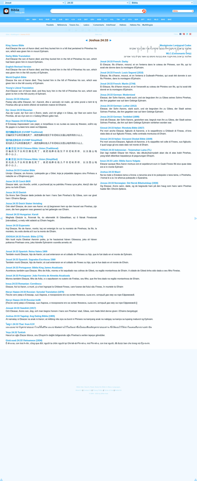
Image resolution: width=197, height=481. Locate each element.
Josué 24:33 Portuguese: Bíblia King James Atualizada (34, 267)
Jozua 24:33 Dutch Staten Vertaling (24, 203)
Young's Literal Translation (20, 88)
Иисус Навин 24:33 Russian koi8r (23, 300)
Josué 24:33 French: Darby (114, 61)
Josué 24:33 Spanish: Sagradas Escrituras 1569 (30, 259)
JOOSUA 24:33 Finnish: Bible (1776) (24, 236)
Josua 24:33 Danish (16, 192)
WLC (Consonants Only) (178, 53)
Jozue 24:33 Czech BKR (18, 181)
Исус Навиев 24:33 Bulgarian (21, 121)
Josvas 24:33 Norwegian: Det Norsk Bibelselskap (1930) (129, 183)
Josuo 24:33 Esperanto (18, 225)
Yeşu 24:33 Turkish (15, 332)
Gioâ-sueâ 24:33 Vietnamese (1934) (24, 340)
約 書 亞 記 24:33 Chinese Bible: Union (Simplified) (32, 159)
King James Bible (15, 45)
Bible (7, 34)
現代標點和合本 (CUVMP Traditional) (24, 132)
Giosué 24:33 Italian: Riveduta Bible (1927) (122, 128)
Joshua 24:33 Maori (110, 172)
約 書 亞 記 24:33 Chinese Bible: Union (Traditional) (32, 148)
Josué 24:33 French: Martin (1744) (117, 84)
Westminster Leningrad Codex (175, 45)
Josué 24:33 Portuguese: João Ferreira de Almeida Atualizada (38, 276)
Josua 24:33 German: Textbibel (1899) (119, 117)
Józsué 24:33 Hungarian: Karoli (22, 214)
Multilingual (15, 34)
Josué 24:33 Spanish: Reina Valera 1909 (26, 251)
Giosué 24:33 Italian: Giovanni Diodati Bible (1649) (126, 139)
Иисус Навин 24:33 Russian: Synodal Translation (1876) (35, 292)
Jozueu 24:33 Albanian (17, 99)
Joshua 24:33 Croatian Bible (20, 170)
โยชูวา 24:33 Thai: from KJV (20, 324)
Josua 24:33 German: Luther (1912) (118, 106)
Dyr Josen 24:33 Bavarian (19, 110)
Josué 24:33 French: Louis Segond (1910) (121, 72)
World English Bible (16, 77)
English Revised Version (18, 67)
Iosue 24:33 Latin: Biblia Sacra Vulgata (120, 161)
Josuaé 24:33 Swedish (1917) (21, 308)
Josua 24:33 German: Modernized (117, 95)
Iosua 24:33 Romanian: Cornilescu (23, 284)
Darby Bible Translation (18, 56)
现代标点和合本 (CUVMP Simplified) (24, 140)
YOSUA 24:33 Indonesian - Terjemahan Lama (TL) (125, 150)
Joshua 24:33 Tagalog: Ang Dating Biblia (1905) (30, 316)
